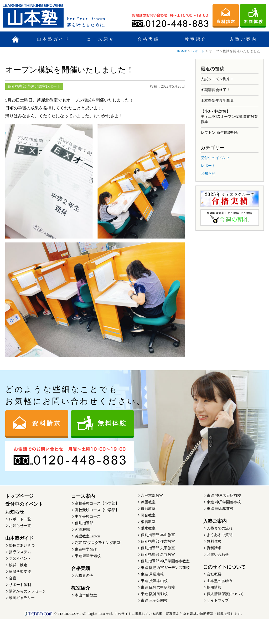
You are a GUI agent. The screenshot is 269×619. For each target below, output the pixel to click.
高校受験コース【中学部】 (97, 510)
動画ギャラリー (22, 598)
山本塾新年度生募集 (217, 101)
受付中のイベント (215, 158)
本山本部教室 (86, 595)
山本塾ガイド (53, 39)
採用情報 (214, 587)
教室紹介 (196, 39)
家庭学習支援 (20, 572)
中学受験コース (88, 517)
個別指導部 (84, 523)
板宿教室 (148, 522)
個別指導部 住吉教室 (158, 541)
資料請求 (214, 548)
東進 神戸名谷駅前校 (224, 496)
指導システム (20, 552)
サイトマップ (218, 600)
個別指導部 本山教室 (158, 535)
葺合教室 (148, 515)
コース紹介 (101, 39)
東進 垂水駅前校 (220, 509)
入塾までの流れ (219, 528)
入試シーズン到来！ (217, 79)
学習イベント (20, 558)
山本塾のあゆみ (219, 581)
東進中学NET (86, 549)
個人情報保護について (225, 594)
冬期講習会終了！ (215, 90)
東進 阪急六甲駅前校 (158, 587)
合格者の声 (84, 576)
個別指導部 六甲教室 (158, 548)
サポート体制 (20, 585)
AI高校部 (82, 530)
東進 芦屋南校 (152, 574)
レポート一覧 (20, 519)
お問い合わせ (218, 555)
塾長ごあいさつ (22, 545)
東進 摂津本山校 (154, 581)
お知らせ (208, 174)
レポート (198, 51)
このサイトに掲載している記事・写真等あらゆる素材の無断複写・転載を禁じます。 (134, 614)
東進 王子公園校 (154, 600)
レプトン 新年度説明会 (220, 133)
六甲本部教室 (152, 496)
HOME (182, 51)
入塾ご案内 (243, 39)
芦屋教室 (148, 502)
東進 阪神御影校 (154, 594)
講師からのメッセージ (27, 591)
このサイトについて (224, 567)
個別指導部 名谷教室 (158, 555)
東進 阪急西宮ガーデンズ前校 (165, 568)
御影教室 (148, 509)
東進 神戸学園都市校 (224, 502)
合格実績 (148, 39)
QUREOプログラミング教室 (98, 543)
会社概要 (214, 574)
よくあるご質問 (219, 535)
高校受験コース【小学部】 (97, 503)
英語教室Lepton (87, 536)
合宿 (12, 578)
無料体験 (214, 541)
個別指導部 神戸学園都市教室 (165, 561)
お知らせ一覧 (20, 526)
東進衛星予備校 (88, 556)
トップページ (19, 496)
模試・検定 (18, 565)
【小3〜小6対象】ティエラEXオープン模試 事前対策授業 (229, 116)
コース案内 (83, 496)
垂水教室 (148, 528)
